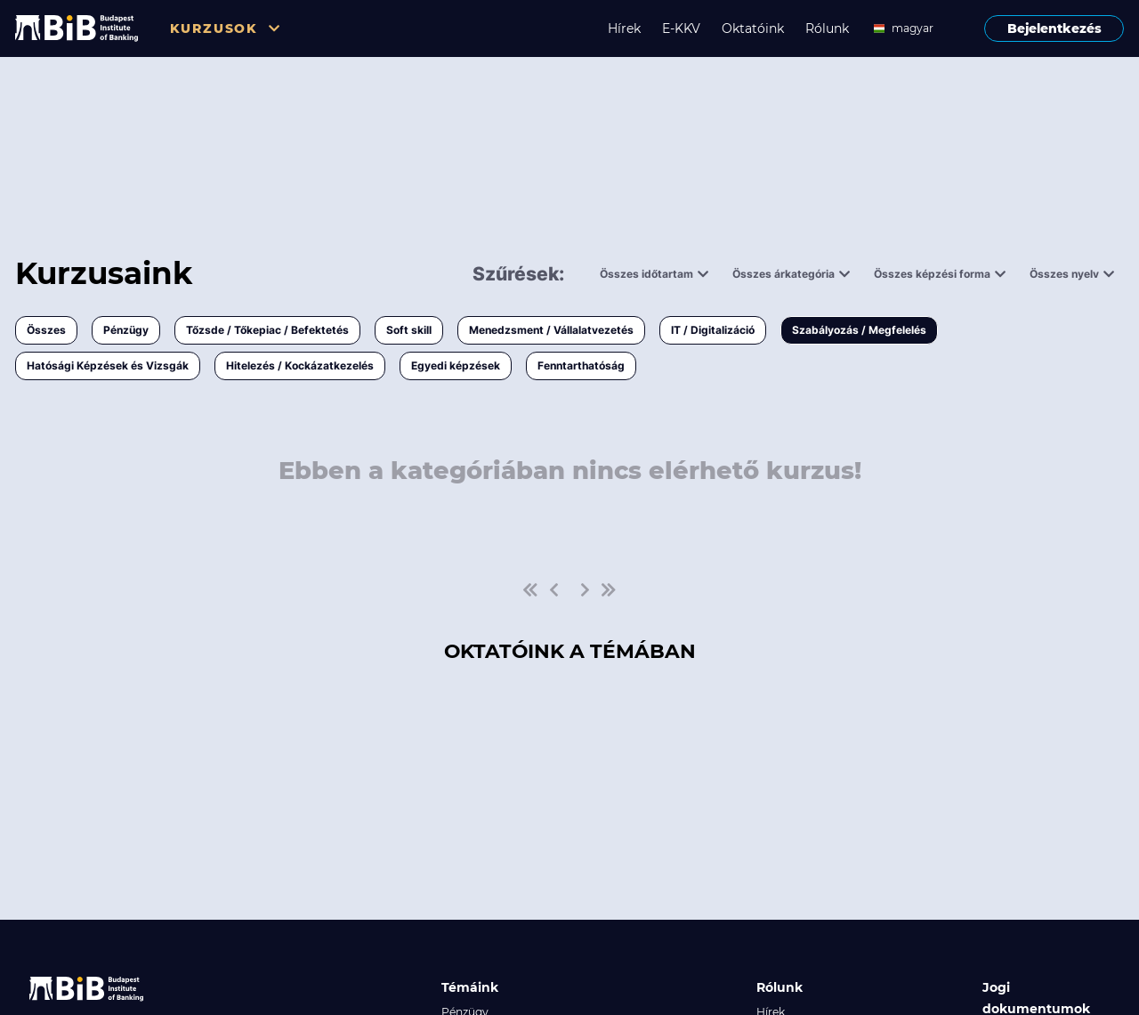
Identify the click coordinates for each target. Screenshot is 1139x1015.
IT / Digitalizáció (713, 330)
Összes (46, 330)
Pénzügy (126, 330)
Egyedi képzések (455, 365)
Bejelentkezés (1054, 28)
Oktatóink (753, 28)
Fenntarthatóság (581, 365)
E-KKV (681, 28)
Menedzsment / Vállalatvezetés (551, 330)
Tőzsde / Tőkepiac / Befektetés (267, 330)
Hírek (624, 28)
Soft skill (409, 330)
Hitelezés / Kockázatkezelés (300, 365)
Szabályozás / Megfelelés (859, 330)
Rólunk (827, 28)
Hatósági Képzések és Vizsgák (108, 365)
